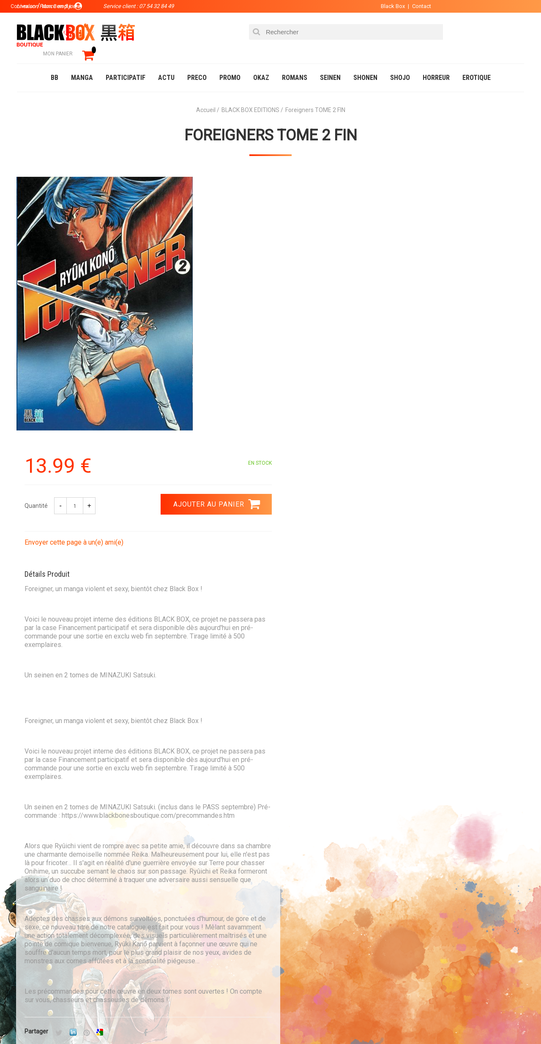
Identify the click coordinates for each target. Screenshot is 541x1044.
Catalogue (33, 1020)
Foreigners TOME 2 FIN (270, 123)
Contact (417, 6)
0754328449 (304, 832)
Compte (286, 924)
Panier (284, 911)
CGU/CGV (287, 951)
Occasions (205, 1020)
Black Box (389, 6)
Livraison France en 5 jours (453, 837)
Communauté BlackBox (142, 1020)
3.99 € (40, 839)
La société (193, 911)
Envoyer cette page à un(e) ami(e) (328, 270)
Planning (191, 951)
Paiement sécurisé (192, 832)
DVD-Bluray (78, 1020)
